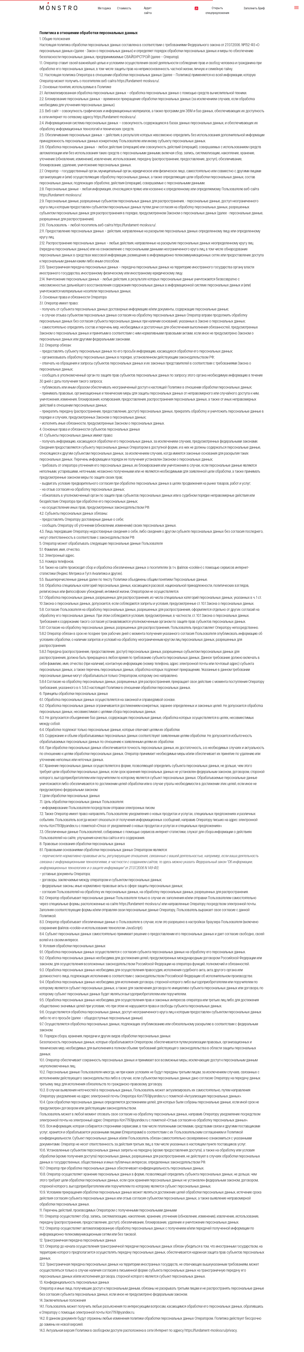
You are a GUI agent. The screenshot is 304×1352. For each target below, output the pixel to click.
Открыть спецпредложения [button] (217, 10)
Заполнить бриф (254, 8)
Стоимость (124, 8)
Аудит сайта (148, 10)
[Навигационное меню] (296, 7)
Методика (104, 8)
